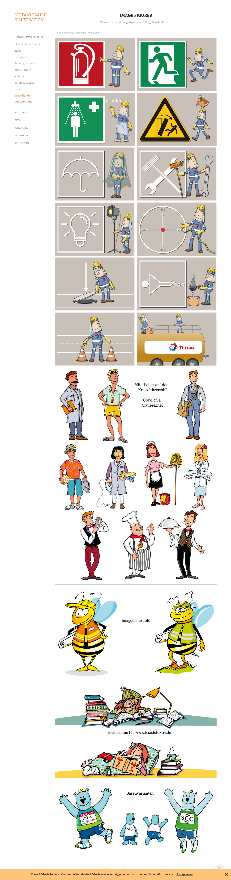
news (17, 120)
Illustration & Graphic (27, 44)
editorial (19, 76)
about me (20, 112)
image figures (22, 95)
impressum (21, 135)
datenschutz (21, 143)
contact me (21, 127)
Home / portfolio (28, 37)
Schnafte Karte (23, 102)
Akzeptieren (184, 874)
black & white (22, 70)
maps (17, 50)
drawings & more (24, 63)
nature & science (24, 82)
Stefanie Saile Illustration (30, 17)
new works (20, 57)
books (17, 89)
